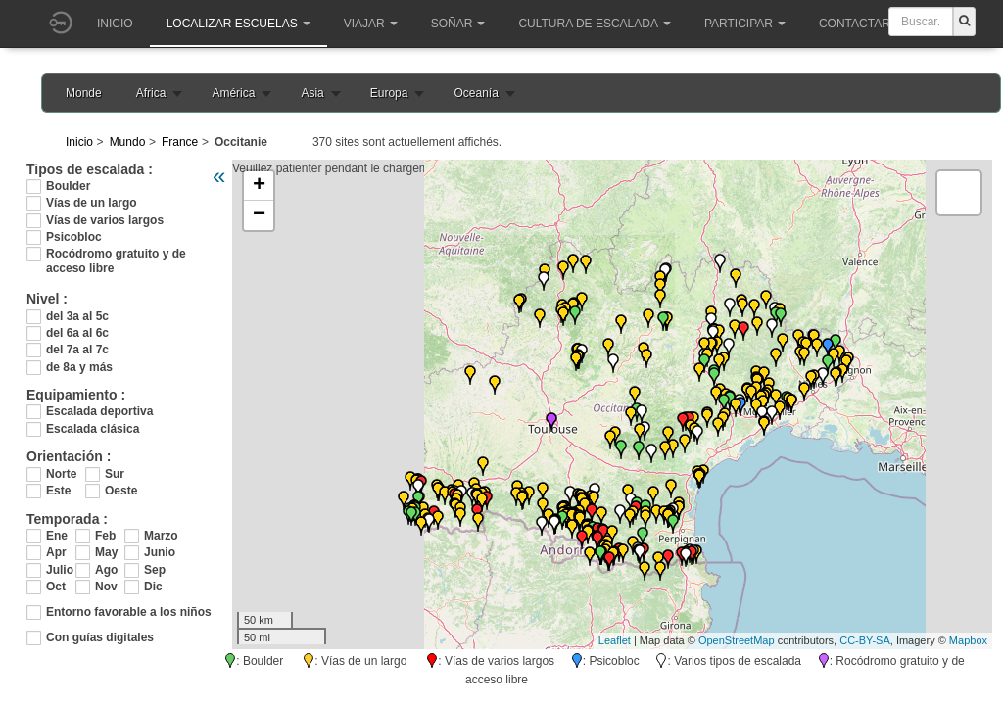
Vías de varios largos (105, 220)
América (233, 93)
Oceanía (476, 93)
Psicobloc (74, 237)
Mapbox (968, 640)
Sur (114, 474)
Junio (158, 552)
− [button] (259, 215)
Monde (84, 93)
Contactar (861, 23)
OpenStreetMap (736, 640)
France (180, 142)
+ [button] (259, 186)
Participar (745, 23)
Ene (57, 535)
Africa (151, 93)
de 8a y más (79, 367)
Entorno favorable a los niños (129, 612)
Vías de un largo (91, 203)
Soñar (458, 23)
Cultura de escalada (594, 23)
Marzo (158, 535)
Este (58, 490)
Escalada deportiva (99, 411)
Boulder (68, 186)
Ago (106, 570)
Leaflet (614, 640)
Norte (61, 474)
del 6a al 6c (77, 333)
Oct (56, 586)
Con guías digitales (100, 637)
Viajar (371, 23)
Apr (56, 552)
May (106, 552)
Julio (59, 570)
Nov (106, 586)
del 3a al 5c (77, 316)
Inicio (115, 23)
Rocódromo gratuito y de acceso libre (116, 254)
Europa (389, 93)
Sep (155, 570)
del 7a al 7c (77, 349)
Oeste (121, 490)
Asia (312, 93)
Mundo (128, 142)
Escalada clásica (92, 429)
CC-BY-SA (864, 640)
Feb (105, 535)
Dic (153, 586)
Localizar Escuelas (238, 23)
